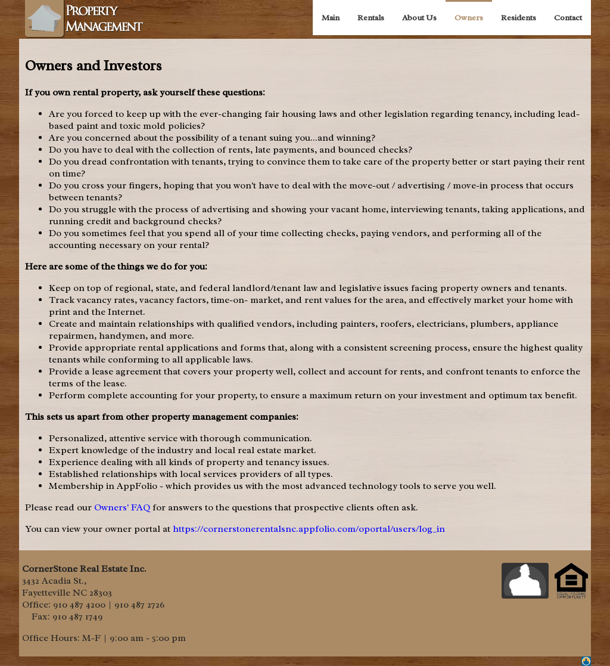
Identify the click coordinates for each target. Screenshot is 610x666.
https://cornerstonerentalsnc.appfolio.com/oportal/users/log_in (309, 529)
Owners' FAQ (122, 507)
